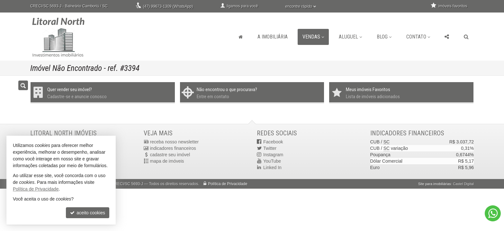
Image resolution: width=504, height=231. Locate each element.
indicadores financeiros (173, 148)
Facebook (273, 141)
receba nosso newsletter (174, 141)
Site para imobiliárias (434, 184)
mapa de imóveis (167, 161)
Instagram (273, 154)
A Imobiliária (272, 37)
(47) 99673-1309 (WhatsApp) (168, 6)
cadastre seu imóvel (170, 154)
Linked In (272, 167)
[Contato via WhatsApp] (493, 213)
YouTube (272, 161)
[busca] (466, 37)
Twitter (269, 148)
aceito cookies (87, 212)
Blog (384, 37)
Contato (418, 37)
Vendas (313, 37)
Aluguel (350, 37)
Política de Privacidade (227, 184)
